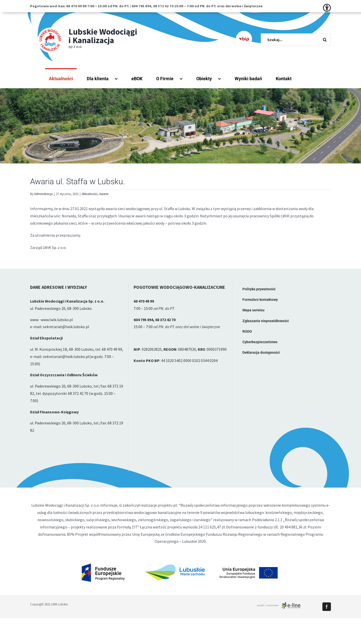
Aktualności (90, 194)
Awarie (103, 194)
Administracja (43, 194)
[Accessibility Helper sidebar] (327, 8)
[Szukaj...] (296, 39)
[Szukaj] (324, 39)
